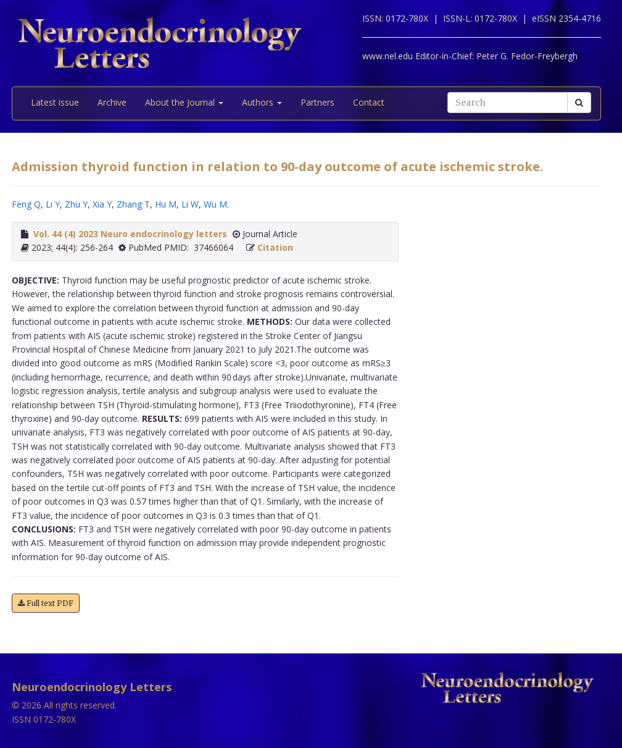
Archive (111, 102)
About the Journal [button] (184, 102)
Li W (190, 204)
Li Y (53, 204)
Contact (368, 102)
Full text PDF (45, 603)
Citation (275, 247)
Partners (317, 102)
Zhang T (133, 204)
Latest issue (55, 102)
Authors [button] (262, 102)
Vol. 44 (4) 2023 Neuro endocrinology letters (130, 234)
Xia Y (102, 204)
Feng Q (26, 204)
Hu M (165, 204)
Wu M (215, 204)
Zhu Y (76, 204)
